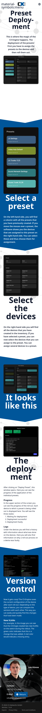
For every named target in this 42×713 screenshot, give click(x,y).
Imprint (4, 710)
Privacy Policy (13, 710)
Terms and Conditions (29, 710)
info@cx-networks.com (16, 698)
